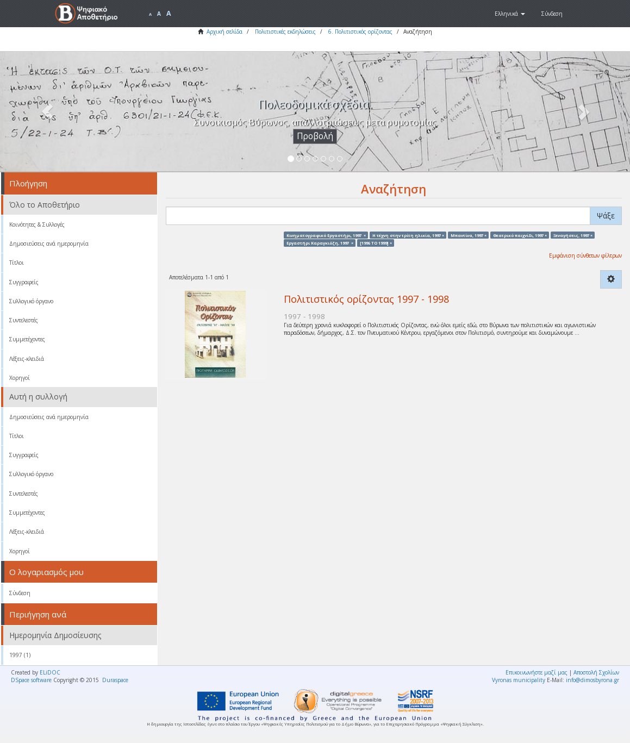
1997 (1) (19, 655)
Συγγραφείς (24, 282)
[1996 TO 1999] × (376, 242)
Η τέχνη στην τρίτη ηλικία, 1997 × (408, 235)
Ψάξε (606, 215)
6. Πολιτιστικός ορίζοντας (360, 31)
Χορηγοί (19, 378)
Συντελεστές (23, 320)
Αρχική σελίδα (224, 31)
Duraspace (115, 680)
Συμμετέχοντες (27, 339)
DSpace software (31, 680)
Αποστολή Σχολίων (596, 672)
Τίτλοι (16, 262)
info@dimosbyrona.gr (592, 680)
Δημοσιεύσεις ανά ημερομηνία (49, 243)
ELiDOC (50, 672)
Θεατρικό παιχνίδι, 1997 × (520, 235)
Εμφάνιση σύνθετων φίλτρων (585, 255)
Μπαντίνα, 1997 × (468, 235)
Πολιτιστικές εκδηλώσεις (285, 31)
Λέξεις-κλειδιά (26, 359)
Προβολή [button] (315, 136)
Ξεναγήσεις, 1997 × (572, 235)
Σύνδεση (19, 593)
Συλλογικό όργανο (31, 301)
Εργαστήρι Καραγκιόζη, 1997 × (319, 242)
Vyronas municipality (518, 680)
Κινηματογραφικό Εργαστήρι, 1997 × (326, 235)
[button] (509, 13)
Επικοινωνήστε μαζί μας (536, 672)
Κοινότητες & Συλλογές (37, 224)
